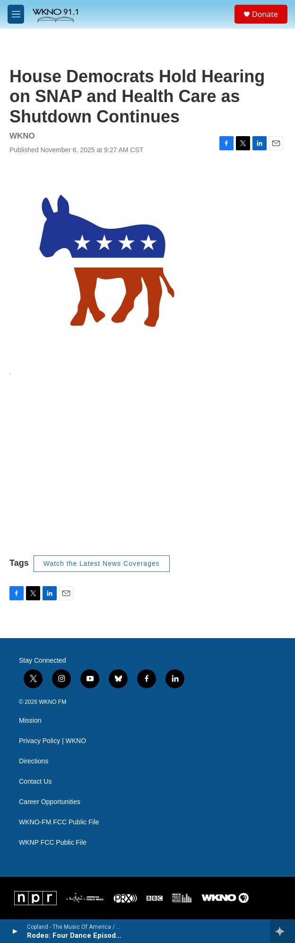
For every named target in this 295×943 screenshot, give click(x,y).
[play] (14, 931)
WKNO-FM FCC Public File (59, 822)
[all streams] (282, 931)
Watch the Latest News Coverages (101, 563)
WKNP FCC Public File (53, 842)
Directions (33, 761)
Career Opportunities (49, 801)
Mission (30, 720)
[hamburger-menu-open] (16, 14)
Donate (265, 14)
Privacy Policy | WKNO (52, 740)
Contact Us (35, 781)
